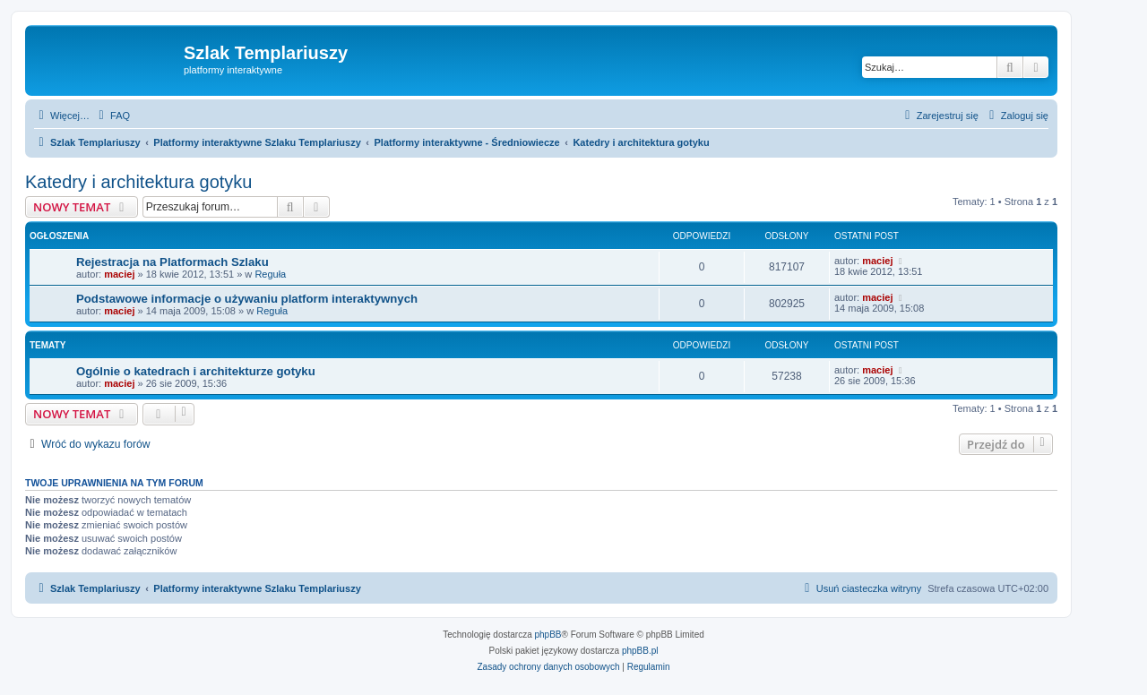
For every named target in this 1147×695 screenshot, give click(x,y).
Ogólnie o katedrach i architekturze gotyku (195, 371)
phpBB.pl (640, 651)
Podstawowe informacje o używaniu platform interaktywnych (247, 298)
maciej (119, 274)
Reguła (270, 274)
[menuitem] (112, 115)
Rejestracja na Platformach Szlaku (172, 262)
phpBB (548, 634)
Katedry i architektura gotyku (138, 182)
